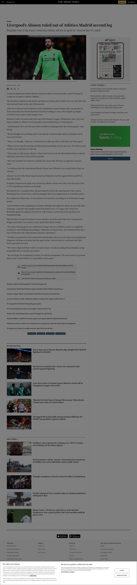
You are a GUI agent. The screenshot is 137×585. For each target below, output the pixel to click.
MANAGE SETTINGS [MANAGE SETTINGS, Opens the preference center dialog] (122, 575)
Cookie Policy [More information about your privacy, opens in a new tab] (33, 575)
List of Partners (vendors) (68, 572)
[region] (68, 573)
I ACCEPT (121, 570)
